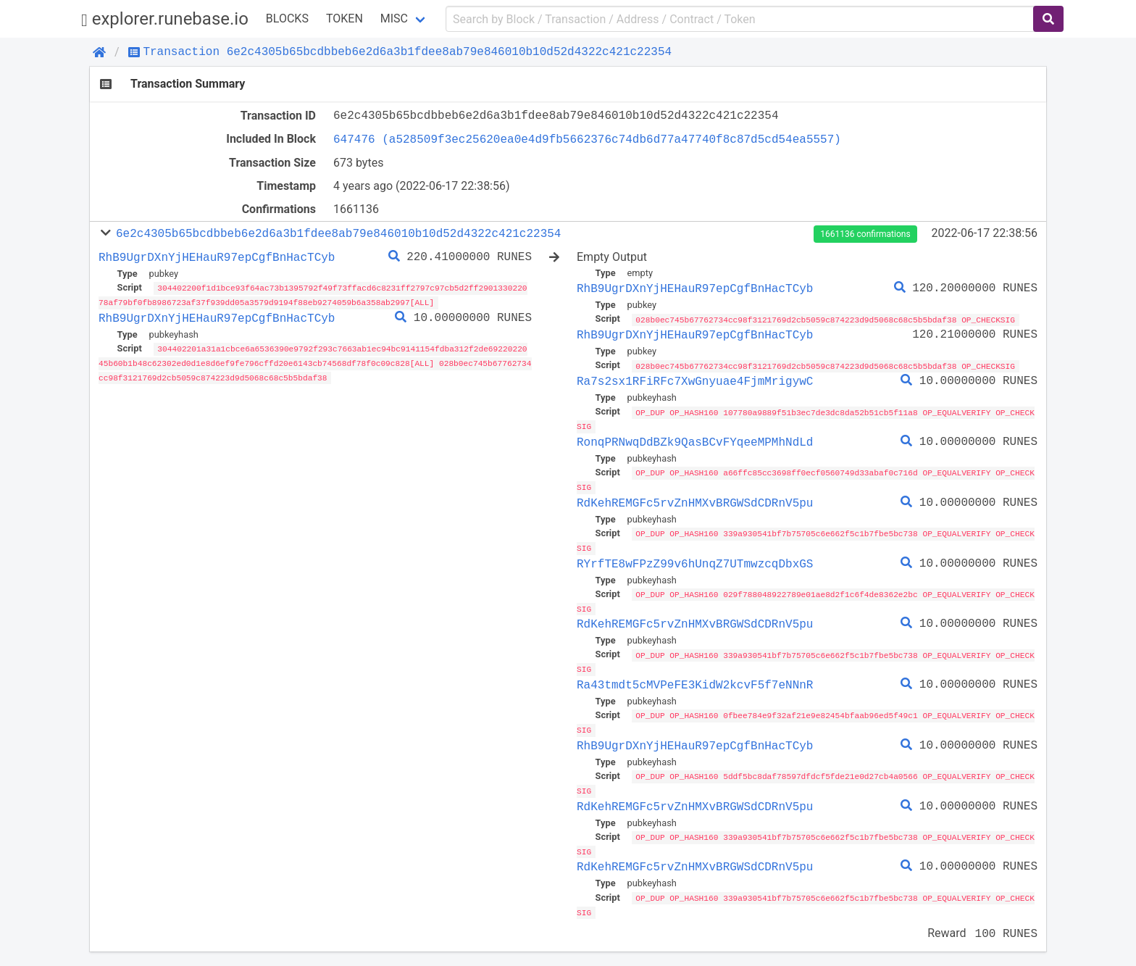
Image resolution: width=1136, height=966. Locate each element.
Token (344, 18)
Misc (394, 18)
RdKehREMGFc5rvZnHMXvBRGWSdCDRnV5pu (695, 500)
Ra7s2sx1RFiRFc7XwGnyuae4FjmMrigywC (695, 380)
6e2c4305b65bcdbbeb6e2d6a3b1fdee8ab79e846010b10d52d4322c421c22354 (338, 233)
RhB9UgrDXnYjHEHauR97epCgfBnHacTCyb (217, 257)
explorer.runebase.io (164, 19)
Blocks (287, 18)
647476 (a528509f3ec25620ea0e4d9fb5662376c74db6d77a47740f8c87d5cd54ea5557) (587, 139)
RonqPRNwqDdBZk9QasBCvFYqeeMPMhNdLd (695, 441)
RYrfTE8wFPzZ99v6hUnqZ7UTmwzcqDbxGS (695, 560)
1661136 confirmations (865, 234)
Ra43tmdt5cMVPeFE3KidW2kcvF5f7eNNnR (695, 680)
